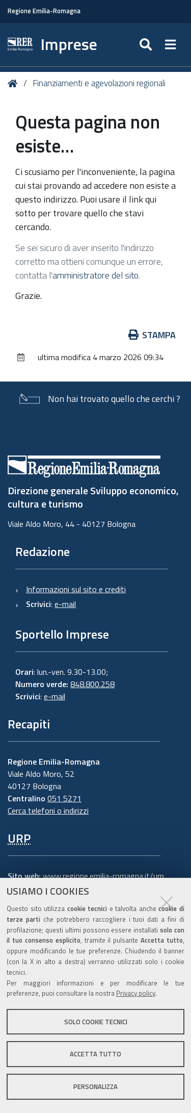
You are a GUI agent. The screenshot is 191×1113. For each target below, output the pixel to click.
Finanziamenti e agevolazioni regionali (99, 83)
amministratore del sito (95, 275)
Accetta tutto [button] (95, 1054)
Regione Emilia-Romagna (44, 11)
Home (14, 83)
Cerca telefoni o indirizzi (48, 810)
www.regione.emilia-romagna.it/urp (103, 876)
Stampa (152, 335)
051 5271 (64, 798)
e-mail (65, 604)
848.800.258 (92, 684)
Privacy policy (135, 993)
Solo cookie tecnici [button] (95, 1022)
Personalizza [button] (95, 1086)
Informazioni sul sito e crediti (76, 589)
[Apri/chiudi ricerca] (146, 44)
